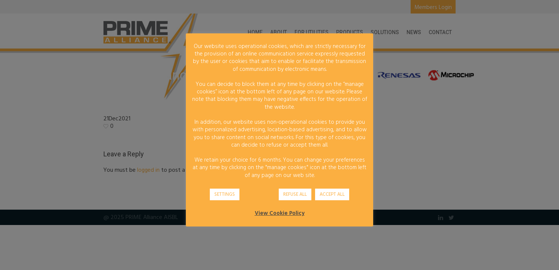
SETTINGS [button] (224, 194)
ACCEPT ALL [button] (332, 194)
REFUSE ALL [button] (295, 194)
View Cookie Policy (280, 213)
